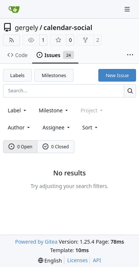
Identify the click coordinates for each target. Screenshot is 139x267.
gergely (26, 27)
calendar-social (68, 27)
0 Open (21, 147)
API (97, 260)
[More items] (130, 55)
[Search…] (130, 90)
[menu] (91, 127)
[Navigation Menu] (128, 9)
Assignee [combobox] (57, 127)
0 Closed (56, 147)
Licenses (77, 260)
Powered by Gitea (36, 241)
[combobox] (17, 110)
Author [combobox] (19, 127)
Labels (17, 75)
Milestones (54, 75)
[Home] (14, 9)
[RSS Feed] (11, 40)
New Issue (117, 75)
